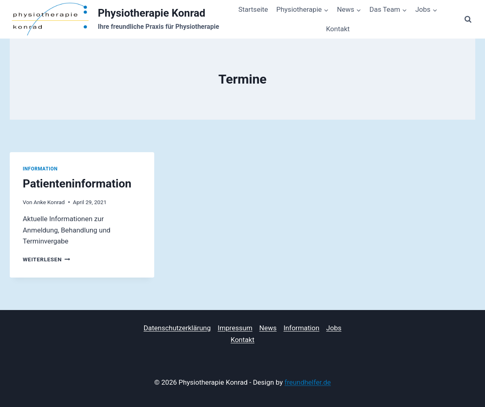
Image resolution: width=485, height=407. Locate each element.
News (268, 328)
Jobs (333, 328)
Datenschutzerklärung (177, 328)
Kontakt (338, 29)
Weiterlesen (46, 259)
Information (40, 169)
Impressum (235, 328)
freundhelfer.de (308, 382)
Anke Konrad (49, 202)
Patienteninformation (77, 183)
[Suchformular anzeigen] (468, 19)
